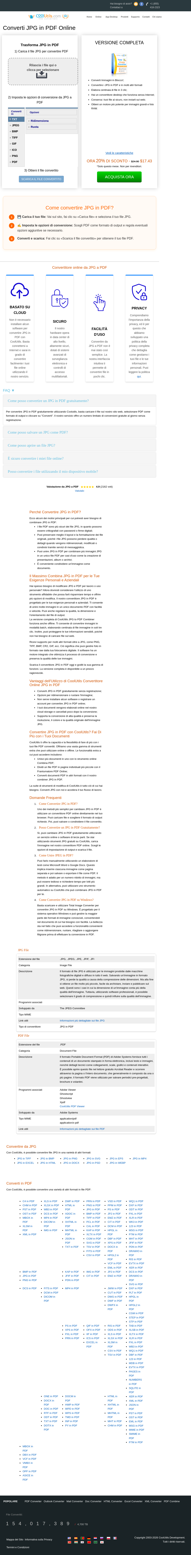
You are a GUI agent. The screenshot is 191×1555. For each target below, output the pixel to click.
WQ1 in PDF (136, 1201)
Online (99, 17)
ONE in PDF (51, 1396)
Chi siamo (157, 17)
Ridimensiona (40, 120)
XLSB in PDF (136, 1329)
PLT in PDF (135, 1292)
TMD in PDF (72, 1417)
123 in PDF (135, 1226)
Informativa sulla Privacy (38, 1539)
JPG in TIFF (24, 1158)
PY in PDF (71, 1425)
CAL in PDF (93, 1226)
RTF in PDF (51, 1413)
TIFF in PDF (93, 1217)
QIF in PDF (92, 1325)
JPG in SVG (93, 1158)
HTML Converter (113, 1501)
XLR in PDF (136, 1217)
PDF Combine (172, 1501)
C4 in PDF (28, 1201)
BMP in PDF (93, 1213)
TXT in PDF (72, 1246)
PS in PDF (114, 1209)
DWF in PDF (72, 1201)
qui (139, 376)
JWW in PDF (115, 1288)
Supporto (135, 17)
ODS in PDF (115, 1329)
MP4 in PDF (51, 1217)
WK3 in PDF (136, 1221)
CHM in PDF (30, 1205)
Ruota (35, 126)
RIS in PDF (135, 1259)
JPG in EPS (116, 1158)
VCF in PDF (114, 1263)
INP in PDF (71, 1421)
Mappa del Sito (14, 1539)
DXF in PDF (136, 1205)
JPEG (15, 125)
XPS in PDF (114, 1242)
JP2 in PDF (114, 1213)
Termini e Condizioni (17, 1547)
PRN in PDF (93, 1201)
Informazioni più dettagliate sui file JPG (82, 1020)
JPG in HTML (48, 1162)
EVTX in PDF (136, 1263)
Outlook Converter (54, 1501)
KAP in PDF (93, 1230)
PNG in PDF (93, 1205)
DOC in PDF (51, 1408)
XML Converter (153, 1501)
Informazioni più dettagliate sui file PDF (82, 1128)
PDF (15, 161)
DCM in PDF (115, 1226)
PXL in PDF (135, 1213)
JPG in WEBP (118, 1162)
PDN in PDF (136, 1246)
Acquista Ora (119, 177)
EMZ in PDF (115, 1217)
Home (89, 17)
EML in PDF (114, 1267)
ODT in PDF (136, 1209)
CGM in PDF (93, 1238)
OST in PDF (30, 1213)
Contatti (146, 17)
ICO (14, 149)
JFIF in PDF (136, 1242)
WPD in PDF (72, 1408)
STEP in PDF (136, 1317)
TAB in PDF (135, 1325)
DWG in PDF (115, 1296)
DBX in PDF (30, 1454)
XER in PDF (136, 1267)
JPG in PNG (70, 1158)
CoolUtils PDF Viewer (72, 1106)
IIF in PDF (92, 1334)
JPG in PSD (93, 1162)
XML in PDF (29, 1234)
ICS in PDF (92, 1338)
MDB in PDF (136, 1363)
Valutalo (79, 490)
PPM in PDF (115, 1205)
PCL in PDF (93, 1221)
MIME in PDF (136, 1429)
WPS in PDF (72, 1413)
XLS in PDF (51, 1201)
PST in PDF (29, 1209)
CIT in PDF (114, 1221)
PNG (15, 155)
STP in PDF (136, 1321)
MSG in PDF (136, 1230)
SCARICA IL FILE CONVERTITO (41, 179)
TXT (14, 119)
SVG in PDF (93, 1242)
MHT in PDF (136, 1238)
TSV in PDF (93, 1246)
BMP (15, 131)
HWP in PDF (72, 1404)
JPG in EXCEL (25, 1162)
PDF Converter (33, 1501)
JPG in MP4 (139, 1158)
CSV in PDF (93, 1255)
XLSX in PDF (51, 1205)
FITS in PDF (93, 1251)
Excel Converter (133, 1501)
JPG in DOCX (71, 1162)
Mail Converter (75, 1501)
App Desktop (112, 17)
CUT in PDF (115, 1292)
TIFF (15, 137)
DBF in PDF (114, 1238)
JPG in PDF (93, 1209)
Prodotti (124, 17)
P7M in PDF (136, 1234)
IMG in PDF (51, 1230)
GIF (14, 143)
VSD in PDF (115, 1201)
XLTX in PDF (93, 1234)
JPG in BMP (47, 1158)
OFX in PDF (93, 1329)
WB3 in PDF (51, 1209)
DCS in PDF (51, 1213)
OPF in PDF (30, 1471)
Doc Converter (93, 1501)
